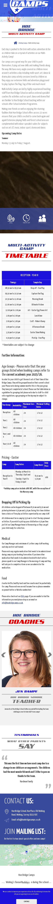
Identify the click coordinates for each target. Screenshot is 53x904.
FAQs (22, 596)
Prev (3, 655)
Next (49, 655)
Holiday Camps (23, 43)
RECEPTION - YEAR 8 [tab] (30, 275)
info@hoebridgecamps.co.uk (12, 603)
